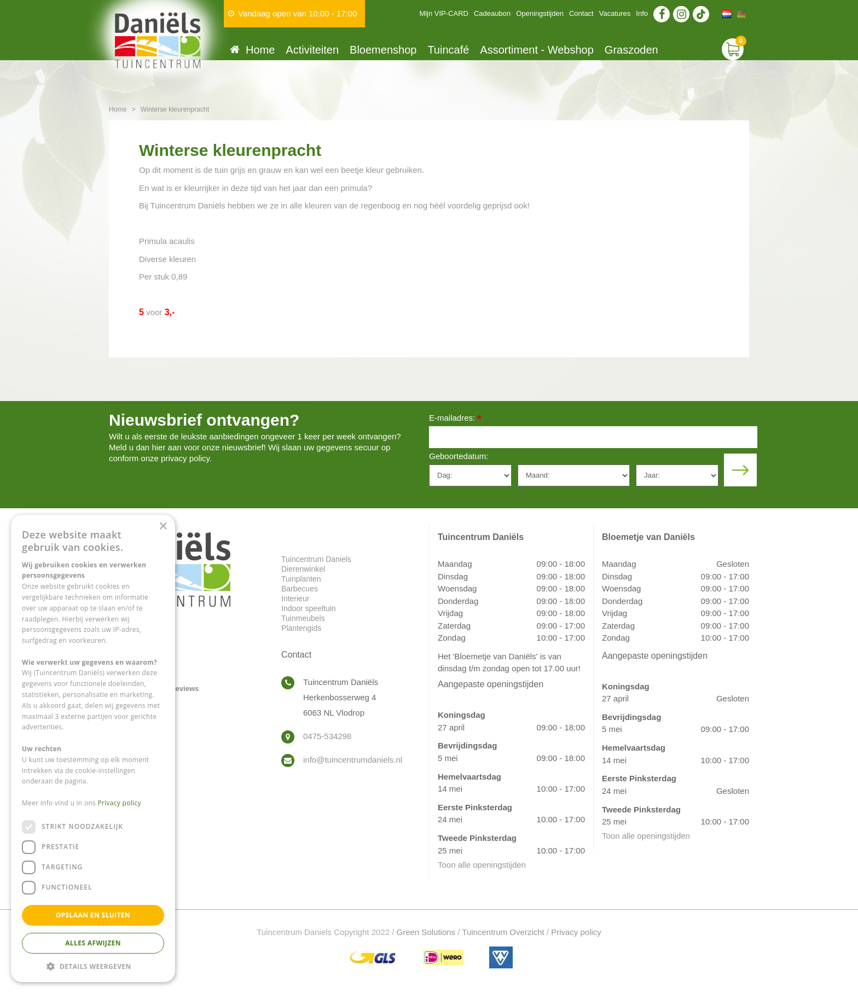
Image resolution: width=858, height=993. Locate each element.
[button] (93, 966)
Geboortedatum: (458, 456)
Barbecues (299, 588)
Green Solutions (426, 932)
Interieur (295, 598)
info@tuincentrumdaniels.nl (352, 759)
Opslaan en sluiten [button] (93, 915)
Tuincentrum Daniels (316, 559)
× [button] (163, 526)
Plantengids (301, 628)
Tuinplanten (301, 578)
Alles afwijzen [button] (93, 943)
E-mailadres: (455, 419)
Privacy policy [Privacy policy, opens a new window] (119, 803)
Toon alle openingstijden (482, 864)
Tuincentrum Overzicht (503, 932)
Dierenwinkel (303, 569)
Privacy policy (576, 932)
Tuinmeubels (303, 618)
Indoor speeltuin (308, 608)
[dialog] (93, 748)
